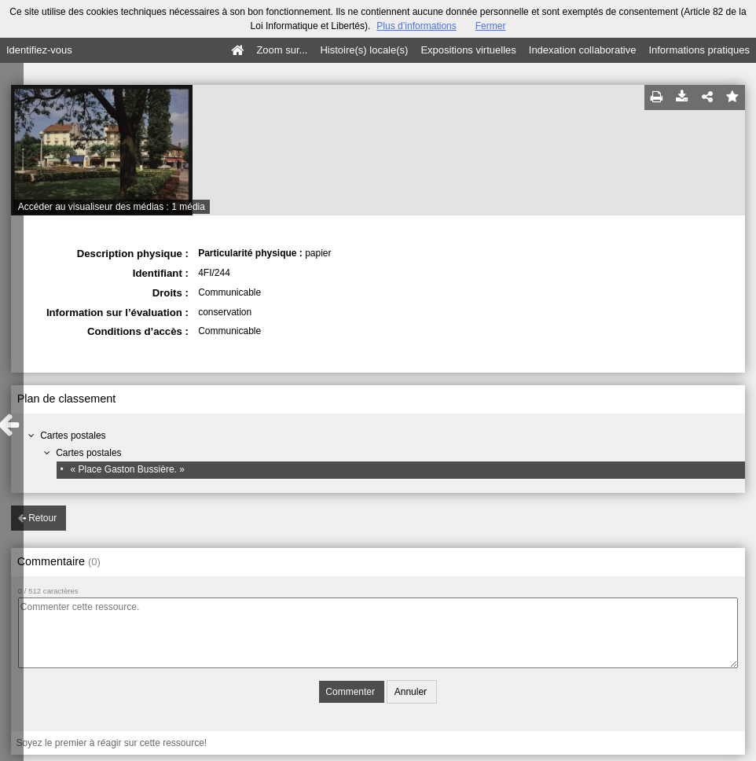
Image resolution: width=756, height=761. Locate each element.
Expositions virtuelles (468, 50)
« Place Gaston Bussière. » (127, 469)
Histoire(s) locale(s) (364, 50)
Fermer (490, 25)
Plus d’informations (416, 25)
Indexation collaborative (583, 50)
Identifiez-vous (39, 50)
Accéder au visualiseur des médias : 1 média (111, 206)
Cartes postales (72, 435)
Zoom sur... (281, 50)
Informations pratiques (699, 50)
